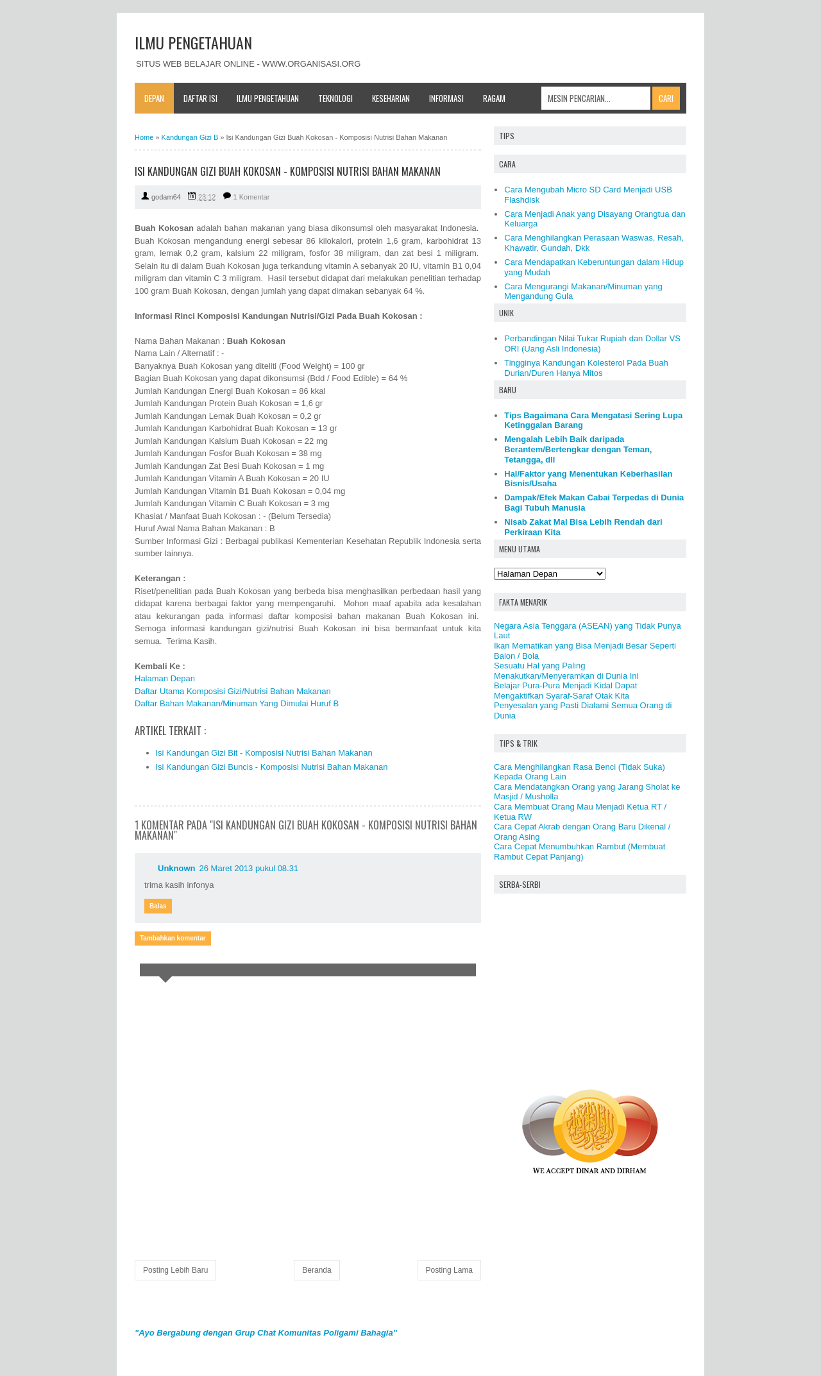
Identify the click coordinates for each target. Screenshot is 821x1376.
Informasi (446, 98)
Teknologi (335, 98)
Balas (158, 906)
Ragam (494, 98)
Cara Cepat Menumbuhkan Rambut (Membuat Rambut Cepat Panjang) (579, 852)
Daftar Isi (200, 98)
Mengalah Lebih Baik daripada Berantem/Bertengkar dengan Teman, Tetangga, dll (578, 449)
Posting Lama (449, 1270)
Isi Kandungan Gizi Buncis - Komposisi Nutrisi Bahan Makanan (272, 767)
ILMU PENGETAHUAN (193, 42)
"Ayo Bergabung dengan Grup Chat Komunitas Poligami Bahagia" (266, 1333)
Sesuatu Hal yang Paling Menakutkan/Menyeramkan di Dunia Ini (566, 671)
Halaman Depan (165, 678)
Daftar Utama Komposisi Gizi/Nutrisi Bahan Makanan (233, 691)
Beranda (316, 1270)
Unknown (177, 868)
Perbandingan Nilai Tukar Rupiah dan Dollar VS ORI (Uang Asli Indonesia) (592, 343)
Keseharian (391, 98)
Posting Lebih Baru (175, 1270)
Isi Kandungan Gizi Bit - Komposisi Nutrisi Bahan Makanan (264, 753)
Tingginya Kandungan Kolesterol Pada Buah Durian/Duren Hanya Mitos (586, 368)
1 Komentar (251, 197)
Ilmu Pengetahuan (268, 98)
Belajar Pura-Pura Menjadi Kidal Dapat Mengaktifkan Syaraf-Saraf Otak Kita (565, 691)
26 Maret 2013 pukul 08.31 (249, 868)
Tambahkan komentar (173, 938)
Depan (154, 98)
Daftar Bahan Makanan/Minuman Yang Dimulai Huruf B (237, 703)
